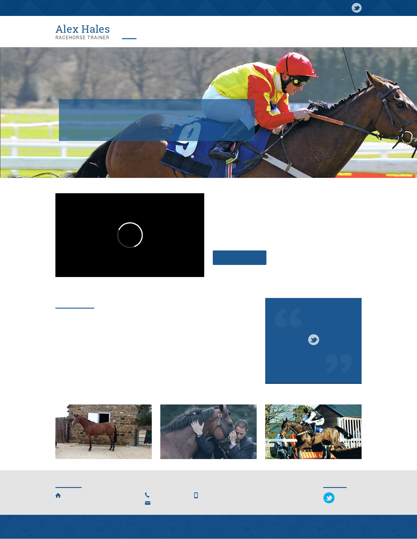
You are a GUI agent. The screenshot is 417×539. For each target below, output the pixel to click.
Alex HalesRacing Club (314, 432)
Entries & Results (323, 32)
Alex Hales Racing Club (254, 32)
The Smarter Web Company (267, 527)
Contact (351, 32)
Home (131, 32)
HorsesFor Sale (103, 432)
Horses (180, 32)
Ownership (208, 432)
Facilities (219, 32)
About (147, 32)
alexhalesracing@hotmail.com (184, 503)
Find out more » (239, 257)
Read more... (68, 380)
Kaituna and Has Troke (186, 318)
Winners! (65, 318)
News (163, 32)
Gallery (198, 32)
